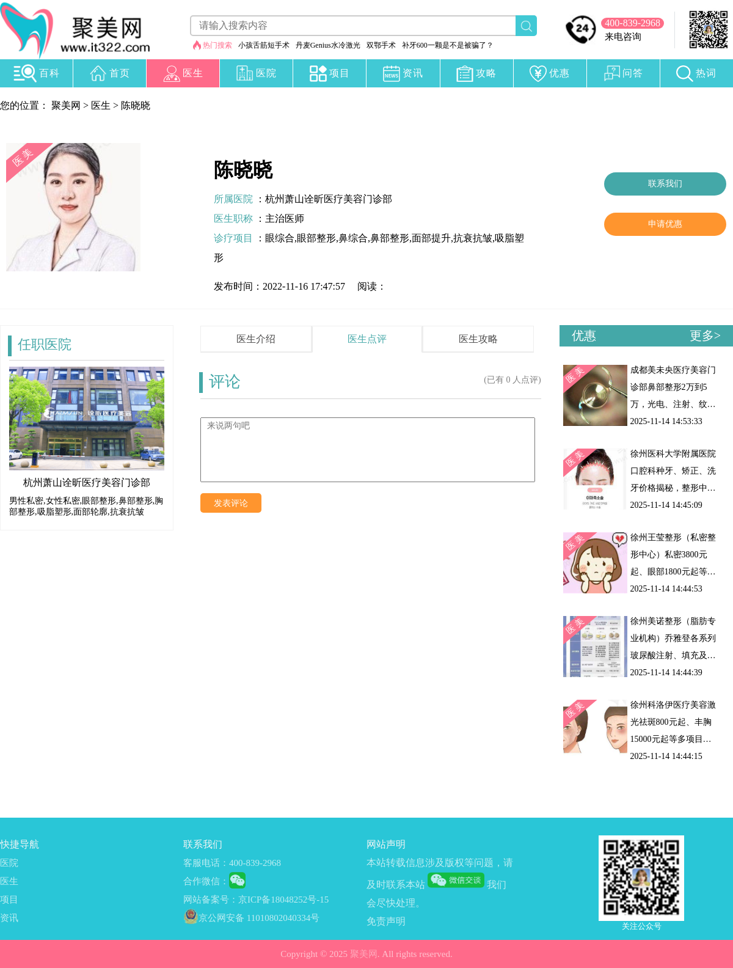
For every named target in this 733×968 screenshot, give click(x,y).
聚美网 (66, 105)
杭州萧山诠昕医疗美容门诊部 (328, 199)
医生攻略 (478, 339)
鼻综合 (353, 238)
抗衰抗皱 (472, 238)
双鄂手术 (381, 45)
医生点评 (367, 339)
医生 (101, 105)
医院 (9, 863)
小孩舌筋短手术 (264, 45)
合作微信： (206, 881)
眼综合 (279, 238)
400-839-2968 (632, 23)
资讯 (9, 918)
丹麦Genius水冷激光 (328, 45)
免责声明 (386, 921)
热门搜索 (217, 45)
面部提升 (431, 238)
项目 (9, 899)
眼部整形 (316, 238)
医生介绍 (255, 339)
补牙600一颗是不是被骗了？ (448, 45)
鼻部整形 (389, 238)
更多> (705, 335)
